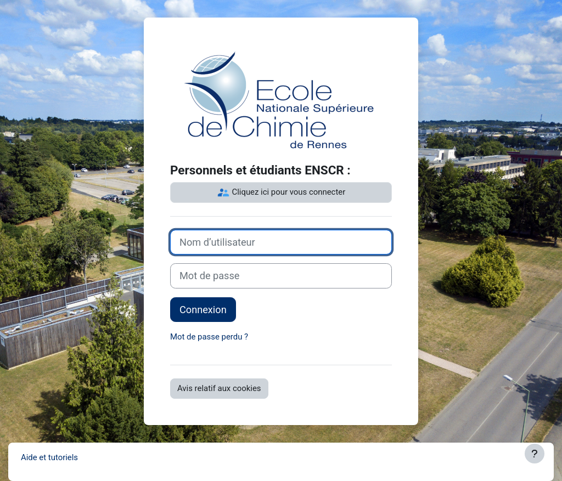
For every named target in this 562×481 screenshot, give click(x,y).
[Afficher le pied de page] (534, 453)
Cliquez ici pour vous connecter (281, 192)
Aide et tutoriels (49, 457)
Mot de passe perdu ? (209, 337)
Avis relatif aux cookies (219, 388)
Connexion (203, 309)
